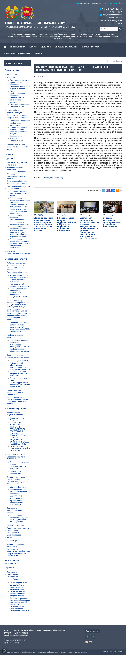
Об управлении (12, 70)
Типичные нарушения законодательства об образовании (18, 491)
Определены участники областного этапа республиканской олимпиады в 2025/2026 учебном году (20, 327)
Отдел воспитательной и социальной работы (20, 88)
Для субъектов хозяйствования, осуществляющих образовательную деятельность (17, 500)
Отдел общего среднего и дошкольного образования (19, 82)
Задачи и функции (14, 113)
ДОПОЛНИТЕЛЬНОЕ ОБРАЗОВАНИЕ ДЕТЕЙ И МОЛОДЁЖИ (20, 448)
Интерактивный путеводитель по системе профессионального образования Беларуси (20, 348)
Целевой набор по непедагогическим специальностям (17, 593)
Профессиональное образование (15, 336)
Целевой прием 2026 (18, 582)
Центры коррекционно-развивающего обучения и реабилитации (20, 385)
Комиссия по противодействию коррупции (14, 510)
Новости (119, 61)
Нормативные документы (12, 561)
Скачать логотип (92, 631)
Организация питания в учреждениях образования (18, 478)
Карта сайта (12, 572)
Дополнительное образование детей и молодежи (15, 393)
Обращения (11, 174)
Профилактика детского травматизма (16, 555)
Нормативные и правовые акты (16, 472)
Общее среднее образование (13, 319)
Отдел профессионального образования (18, 93)
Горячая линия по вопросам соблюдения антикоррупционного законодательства (19, 519)
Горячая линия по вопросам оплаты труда (19, 223)
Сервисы (9, 567)
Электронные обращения (17, 181)
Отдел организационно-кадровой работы (19, 105)
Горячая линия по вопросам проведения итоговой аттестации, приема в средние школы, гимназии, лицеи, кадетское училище (20, 231)
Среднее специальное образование (19, 341)
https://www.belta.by (53, 177)
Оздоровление (16, 136)
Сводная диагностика (19, 361)
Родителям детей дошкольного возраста (19, 285)
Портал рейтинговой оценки (18, 254)
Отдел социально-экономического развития (17, 100)
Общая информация (18, 487)
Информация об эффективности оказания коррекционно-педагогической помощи (20, 366)
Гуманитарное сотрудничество (13, 531)
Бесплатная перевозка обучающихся (16, 546)
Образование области (16, 259)
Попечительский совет (16, 526)
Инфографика (12, 574)
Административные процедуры (15, 168)
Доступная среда (14, 535)
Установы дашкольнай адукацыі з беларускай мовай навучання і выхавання (19, 278)
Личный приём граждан (16, 172)
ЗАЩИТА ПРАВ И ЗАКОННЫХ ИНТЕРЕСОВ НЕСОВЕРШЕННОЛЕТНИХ (20, 442)
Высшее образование (15, 355)
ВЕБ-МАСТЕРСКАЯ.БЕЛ (112, 652)
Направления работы (15, 408)
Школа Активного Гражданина (17, 419)
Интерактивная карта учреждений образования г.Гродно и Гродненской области (17, 400)
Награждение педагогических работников (18, 550)
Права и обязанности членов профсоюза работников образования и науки (20, 130)
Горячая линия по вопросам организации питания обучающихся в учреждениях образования (20, 243)
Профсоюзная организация (18, 118)
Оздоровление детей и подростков (16, 458)
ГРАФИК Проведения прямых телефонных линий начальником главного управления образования (18, 209)
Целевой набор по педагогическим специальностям (17, 587)
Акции (9, 537)
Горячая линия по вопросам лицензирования (17, 217)
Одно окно (10, 158)
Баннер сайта (12, 577)
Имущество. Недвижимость (18, 528)
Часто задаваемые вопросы (18, 186)
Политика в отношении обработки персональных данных (17, 147)
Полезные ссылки (17, 141)
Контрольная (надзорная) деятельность (17, 483)
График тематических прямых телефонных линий (18, 194)
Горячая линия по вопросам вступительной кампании (20, 200)
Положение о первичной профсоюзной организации (20, 123)
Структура (11, 77)
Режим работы (13, 110)
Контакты (11, 251)
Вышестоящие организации (18, 115)
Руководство (12, 74)
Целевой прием (13, 579)
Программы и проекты (16, 454)
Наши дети (14, 541)
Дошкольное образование (17, 272)
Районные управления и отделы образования (16, 264)
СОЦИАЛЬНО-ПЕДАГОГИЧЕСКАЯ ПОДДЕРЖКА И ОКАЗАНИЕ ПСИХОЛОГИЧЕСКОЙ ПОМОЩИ (18, 432)
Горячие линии (13, 188)
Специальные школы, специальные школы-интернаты (18, 374)
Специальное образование (18, 357)
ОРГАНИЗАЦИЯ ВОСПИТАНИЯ (16, 424)
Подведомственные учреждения (15, 269)
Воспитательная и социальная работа (15, 414)
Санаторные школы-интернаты (18, 468)
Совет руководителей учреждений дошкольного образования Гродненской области (19, 293)
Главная (110, 61)
